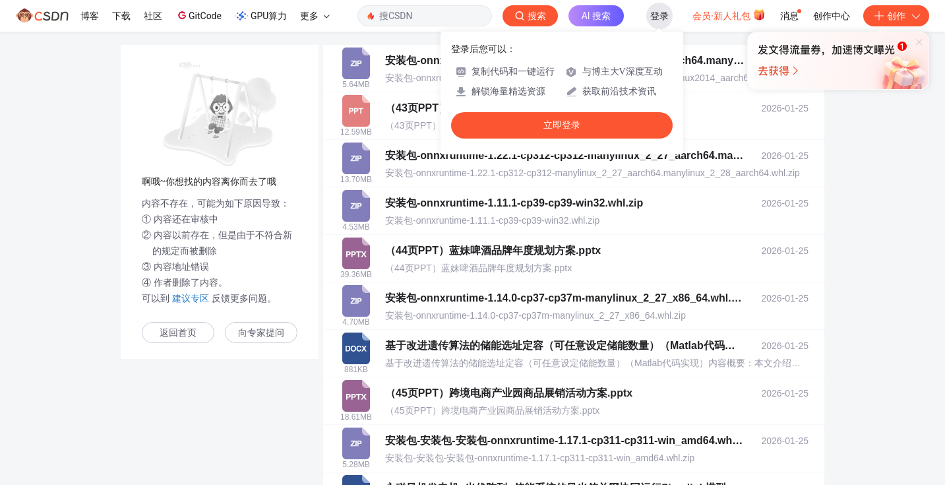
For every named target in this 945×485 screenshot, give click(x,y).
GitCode (198, 15)
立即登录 (561, 125)
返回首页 (178, 333)
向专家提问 (261, 333)
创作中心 (831, 16)
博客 (89, 16)
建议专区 (190, 298)
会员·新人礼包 (729, 14)
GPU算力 (261, 15)
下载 (121, 16)
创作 (896, 16)
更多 (314, 16)
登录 (659, 16)
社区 (153, 16)
